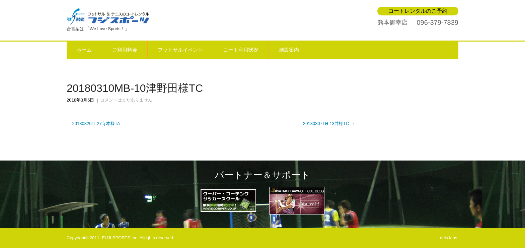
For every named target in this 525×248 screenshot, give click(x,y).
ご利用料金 (124, 50)
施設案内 (289, 50)
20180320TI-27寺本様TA (93, 123)
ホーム (84, 50)
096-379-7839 (437, 22)
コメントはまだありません (126, 100)
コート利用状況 (240, 50)
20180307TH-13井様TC (329, 123)
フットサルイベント (180, 50)
